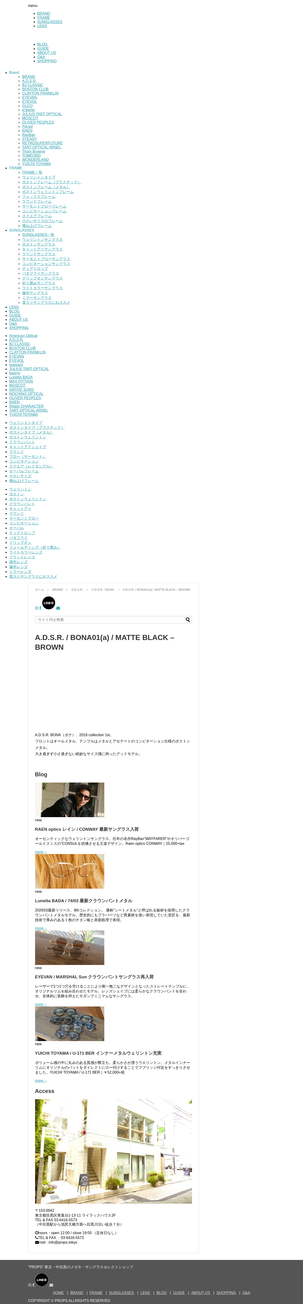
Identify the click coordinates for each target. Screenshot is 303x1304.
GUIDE (43, 49)
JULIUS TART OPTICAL (42, 114)
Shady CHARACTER (26, 406)
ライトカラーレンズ (25, 552)
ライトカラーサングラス (42, 288)
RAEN (27, 131)
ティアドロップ (35, 269)
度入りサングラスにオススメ (33, 576)
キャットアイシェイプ (27, 447)
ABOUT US (46, 53)
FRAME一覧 (32, 172)
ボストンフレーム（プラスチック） (51, 182)
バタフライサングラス (40, 273)
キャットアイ (20, 509)
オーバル (16, 528)
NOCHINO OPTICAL (26, 394)
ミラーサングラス (37, 298)
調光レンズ (18, 562)
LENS (42, 26)
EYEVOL (29, 102)
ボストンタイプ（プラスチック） (37, 427)
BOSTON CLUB (35, 89)
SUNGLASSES (49, 22)
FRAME (43, 18)
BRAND (43, 13)
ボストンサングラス (38, 244)
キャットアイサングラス (42, 249)
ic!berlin (28, 110)
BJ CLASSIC (32, 85)
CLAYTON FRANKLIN (40, 93)
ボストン (16, 494)
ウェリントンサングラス (42, 239)
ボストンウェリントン (27, 437)
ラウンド (16, 452)
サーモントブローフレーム (44, 206)
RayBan (28, 135)
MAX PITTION (21, 381)
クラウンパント (22, 442)
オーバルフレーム (24, 471)
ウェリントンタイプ (38, 177)
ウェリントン (20, 489)
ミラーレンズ (20, 572)
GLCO (27, 106)
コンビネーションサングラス (46, 264)
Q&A (41, 57)
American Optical (23, 336)
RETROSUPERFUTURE (42, 143)
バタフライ (18, 538)
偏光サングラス (35, 293)
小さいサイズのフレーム (42, 221)
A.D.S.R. (29, 81)
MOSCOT (30, 118)
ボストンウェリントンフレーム (48, 192)
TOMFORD (31, 156)
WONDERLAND (35, 160)
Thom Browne (33, 151)
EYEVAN (29, 97)
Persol (27, 126)
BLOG (42, 44)
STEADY (29, 139)
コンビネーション (24, 461)
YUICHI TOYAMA (36, 164)
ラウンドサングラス (38, 254)
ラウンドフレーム (37, 201)
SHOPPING (47, 61)
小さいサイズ (20, 476)
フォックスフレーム (38, 197)
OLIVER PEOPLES (38, 122)
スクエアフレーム (37, 216)
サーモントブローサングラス (46, 259)
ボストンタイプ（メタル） (31, 432)
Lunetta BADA (21, 377)
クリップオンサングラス (42, 278)
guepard (16, 365)
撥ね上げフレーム (37, 226)
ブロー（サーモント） (27, 456)
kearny (14, 373)
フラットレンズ (22, 557)
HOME (58, 1293)
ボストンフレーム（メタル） (46, 187)
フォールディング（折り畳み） (35, 547)
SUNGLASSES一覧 (38, 235)
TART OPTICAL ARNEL (41, 147)
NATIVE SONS (21, 390)
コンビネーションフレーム (44, 211)
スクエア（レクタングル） (31, 466)
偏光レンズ (18, 567)
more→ (41, 852)
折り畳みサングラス (38, 283)
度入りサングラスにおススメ (46, 302)
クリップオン (20, 543)
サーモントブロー (24, 518)
